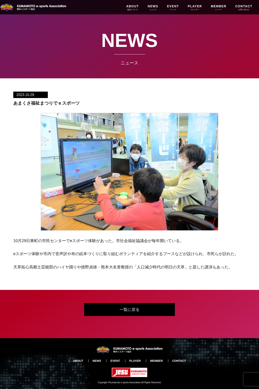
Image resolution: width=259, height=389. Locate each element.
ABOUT (132, 7)
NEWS (153, 7)
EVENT (173, 7)
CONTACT (243, 7)
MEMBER (218, 7)
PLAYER (195, 7)
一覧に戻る (129, 309)
